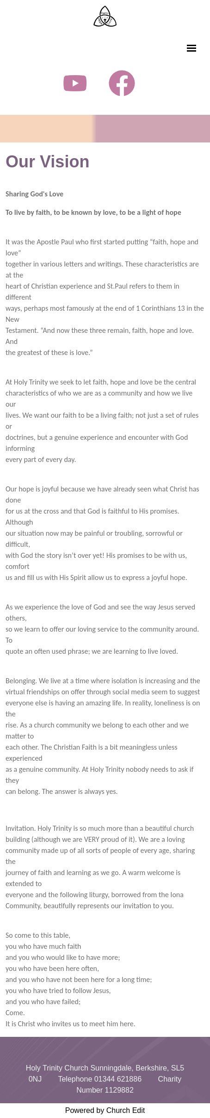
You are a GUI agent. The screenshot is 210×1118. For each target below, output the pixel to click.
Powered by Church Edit (105, 1110)
